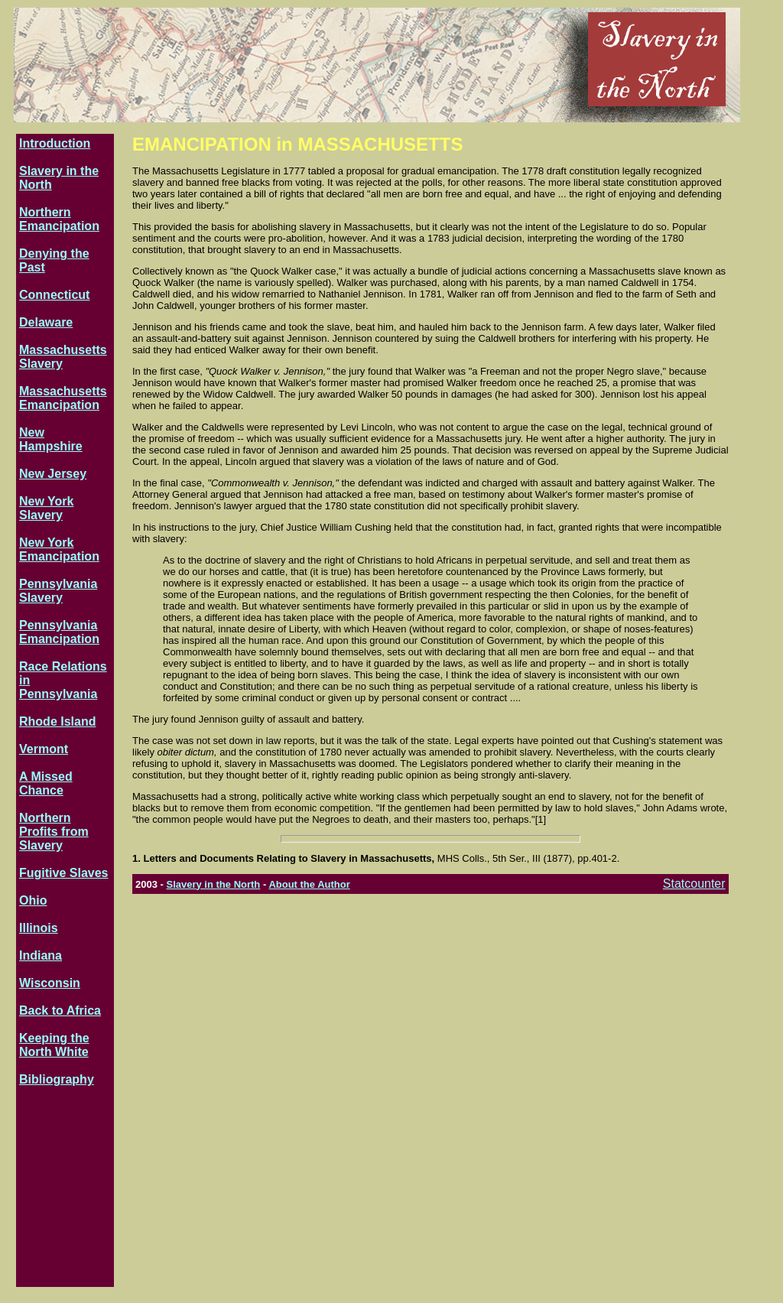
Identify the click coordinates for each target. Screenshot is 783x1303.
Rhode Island (57, 721)
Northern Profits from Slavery (54, 831)
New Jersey (52, 473)
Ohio (33, 900)
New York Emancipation (59, 549)
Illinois (38, 927)
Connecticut (54, 294)
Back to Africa (60, 1010)
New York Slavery (46, 508)
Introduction (54, 143)
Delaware (46, 322)
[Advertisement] (65, 1192)
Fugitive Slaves (64, 872)
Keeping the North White (54, 1045)
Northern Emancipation (59, 219)
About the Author (308, 884)
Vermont (43, 748)
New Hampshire (51, 439)
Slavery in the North (213, 884)
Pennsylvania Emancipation (59, 632)
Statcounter (694, 883)
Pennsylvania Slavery (58, 590)
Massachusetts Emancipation (63, 398)
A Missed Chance (46, 783)
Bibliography (56, 1079)
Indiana (40, 955)
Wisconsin (49, 982)
